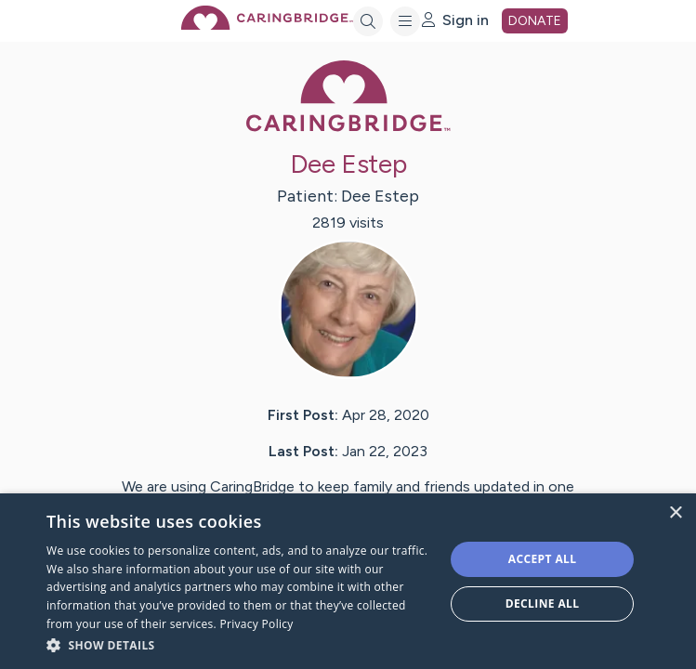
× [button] (675, 513)
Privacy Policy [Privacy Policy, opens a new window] (257, 624)
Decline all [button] (543, 603)
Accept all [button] (542, 559)
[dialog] (348, 581)
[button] (239, 644)
